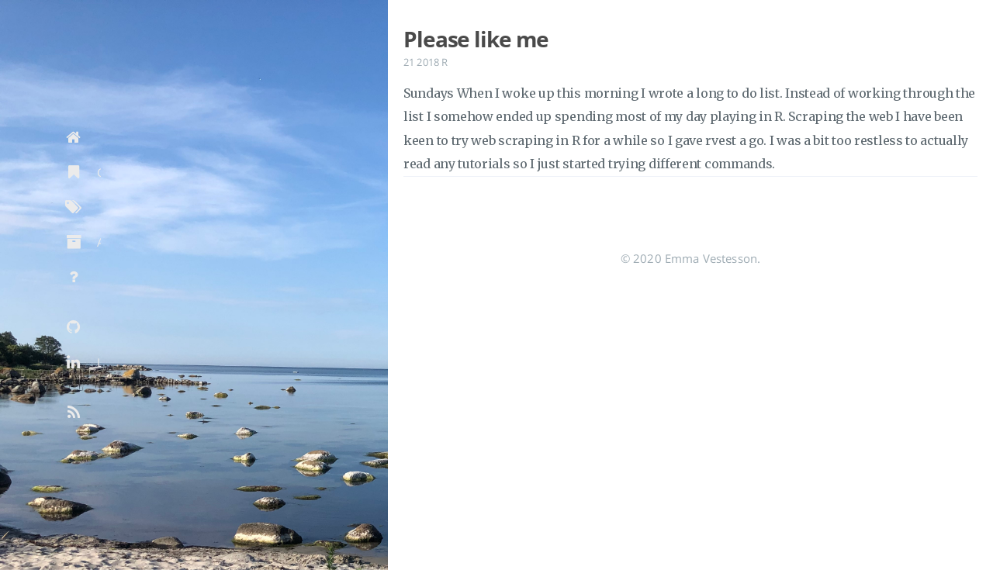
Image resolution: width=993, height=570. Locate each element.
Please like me (475, 39)
